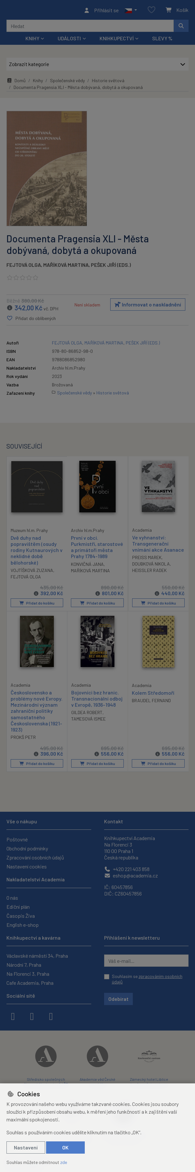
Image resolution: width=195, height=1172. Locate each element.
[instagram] (31, 1015)
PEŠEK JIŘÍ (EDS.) (111, 267)
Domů (16, 82)
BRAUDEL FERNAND (151, 701)
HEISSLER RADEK (149, 572)
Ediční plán (18, 907)
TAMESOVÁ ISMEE (88, 720)
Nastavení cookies (26, 866)
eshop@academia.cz (131, 875)
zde (63, 1162)
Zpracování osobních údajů (35, 857)
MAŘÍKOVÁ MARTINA (66, 267)
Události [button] (69, 40)
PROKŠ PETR (23, 738)
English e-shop (22, 925)
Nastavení (26, 1147)
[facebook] (12, 1015)
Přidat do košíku (36, 604)
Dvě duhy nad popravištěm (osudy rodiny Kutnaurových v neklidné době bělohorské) (37, 551)
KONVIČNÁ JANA (87, 566)
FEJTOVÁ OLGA (23, 267)
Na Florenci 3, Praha (27, 974)
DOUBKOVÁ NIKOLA (151, 565)
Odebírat (118, 999)
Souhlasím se (147, 979)
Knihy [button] (32, 40)
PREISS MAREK (146, 559)
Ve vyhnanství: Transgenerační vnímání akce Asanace (158, 545)
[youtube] (50, 1015)
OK (65, 1147)
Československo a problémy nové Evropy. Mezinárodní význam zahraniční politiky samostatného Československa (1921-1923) (37, 712)
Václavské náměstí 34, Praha (37, 956)
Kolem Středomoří (153, 694)
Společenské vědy (67, 82)
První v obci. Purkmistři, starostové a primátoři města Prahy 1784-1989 (97, 549)
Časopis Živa (20, 916)
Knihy (38, 82)
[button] (130, 11)
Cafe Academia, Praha (30, 983)
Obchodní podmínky (27, 848)
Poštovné (17, 839)
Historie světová (108, 82)
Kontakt (113, 821)
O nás (12, 898)
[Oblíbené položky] (151, 11)
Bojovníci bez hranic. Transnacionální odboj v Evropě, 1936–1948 (96, 700)
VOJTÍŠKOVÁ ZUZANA (32, 572)
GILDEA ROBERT (86, 713)
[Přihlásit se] (101, 11)
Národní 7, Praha (23, 965)
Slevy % (162, 40)
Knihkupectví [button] (117, 40)
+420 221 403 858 (127, 869)
